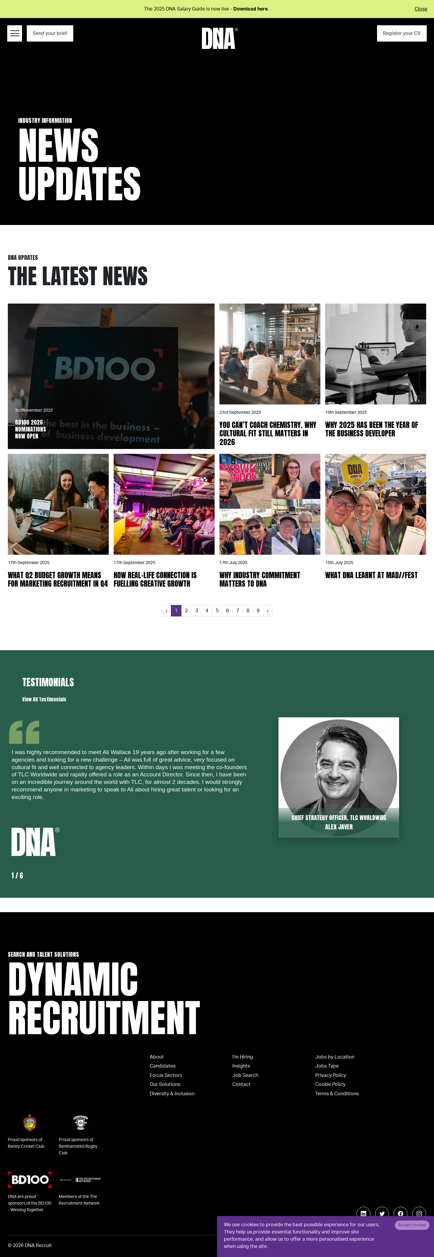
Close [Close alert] (421, 9)
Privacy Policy (330, 1075)
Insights (241, 1066)
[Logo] (220, 38)
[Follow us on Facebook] (400, 1214)
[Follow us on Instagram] (419, 1214)
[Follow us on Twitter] (382, 1214)
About (157, 1057)
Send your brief (50, 33)
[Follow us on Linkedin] (363, 1214)
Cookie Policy (330, 1084)
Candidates (162, 1066)
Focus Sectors (166, 1075)
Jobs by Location (334, 1057)
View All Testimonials (44, 699)
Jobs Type (327, 1066)
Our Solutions (165, 1084)
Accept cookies (412, 1225)
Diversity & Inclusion (172, 1093)
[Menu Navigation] (14, 33)
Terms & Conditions (337, 1093)
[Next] (267, 610)
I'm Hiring (242, 1057)
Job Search (245, 1075)
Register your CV (402, 33)
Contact (241, 1084)
